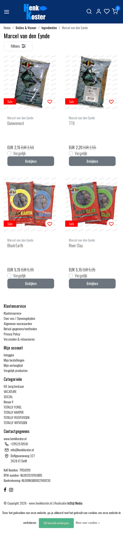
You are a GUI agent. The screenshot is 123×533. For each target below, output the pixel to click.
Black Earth (15, 245)
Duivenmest (15, 123)
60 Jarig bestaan (14, 386)
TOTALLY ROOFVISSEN (17, 417)
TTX (72, 123)
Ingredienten (49, 27)
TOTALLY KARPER (14, 412)
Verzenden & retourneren (19, 339)
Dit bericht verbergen (56, 523)
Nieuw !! (8, 401)
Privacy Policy (12, 333)
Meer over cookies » (88, 522)
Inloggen (9, 354)
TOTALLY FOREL (13, 407)
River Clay (76, 245)
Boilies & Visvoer (26, 27)
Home (7, 27)
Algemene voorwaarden (18, 323)
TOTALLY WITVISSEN (15, 422)
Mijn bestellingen (14, 360)
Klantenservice (12, 313)
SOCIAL (8, 396)
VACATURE (10, 391)
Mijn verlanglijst (13, 365)
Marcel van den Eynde (75, 27)
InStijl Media (74, 503)
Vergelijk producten (16, 370)
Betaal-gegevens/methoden (20, 328)
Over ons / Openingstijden (19, 318)
